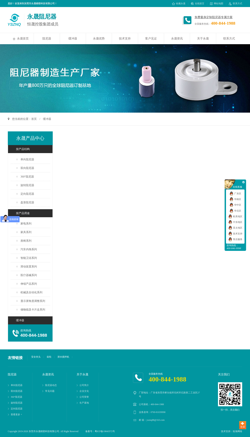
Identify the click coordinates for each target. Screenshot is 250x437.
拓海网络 (237, 431)
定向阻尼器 (27, 193)
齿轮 (49, 356)
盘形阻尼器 (27, 202)
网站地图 (216, 3)
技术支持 (125, 38)
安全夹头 (36, 356)
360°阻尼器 (27, 176)
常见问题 (49, 391)
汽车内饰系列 (29, 249)
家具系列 (26, 232)
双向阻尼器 (27, 168)
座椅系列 (26, 240)
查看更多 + (16, 414)
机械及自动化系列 (31, 292)
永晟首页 (21, 38)
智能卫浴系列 (29, 258)
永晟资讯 (177, 38)
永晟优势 (99, 38)
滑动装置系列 (29, 266)
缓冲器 (72, 38)
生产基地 (84, 402)
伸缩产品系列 (29, 283)
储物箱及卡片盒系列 (33, 309)
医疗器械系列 (29, 275)
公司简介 (84, 385)
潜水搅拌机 (63, 356)
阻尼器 (46, 38)
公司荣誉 (84, 397)
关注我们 (224, 374)
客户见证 (151, 38)
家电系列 (26, 223)
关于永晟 (203, 38)
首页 (34, 119)
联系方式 (235, 3)
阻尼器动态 (51, 385)
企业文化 (84, 391)
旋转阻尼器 (27, 185)
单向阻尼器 (27, 159)
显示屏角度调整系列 (33, 301)
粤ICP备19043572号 (105, 431)
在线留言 (197, 3)
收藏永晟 (178, 3)
